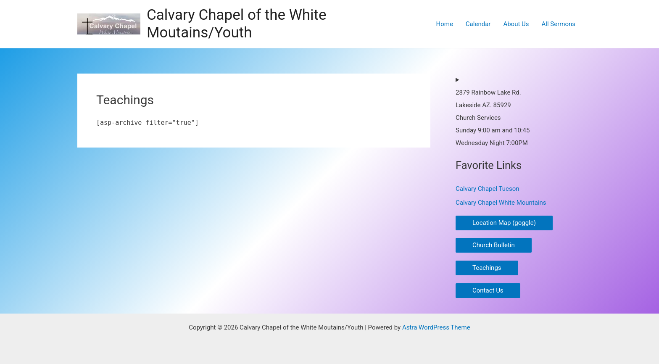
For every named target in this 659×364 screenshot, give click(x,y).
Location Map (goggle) (504, 223)
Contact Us (487, 290)
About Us (516, 24)
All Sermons (558, 24)
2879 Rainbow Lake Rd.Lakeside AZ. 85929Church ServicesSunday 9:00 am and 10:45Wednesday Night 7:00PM (493, 118)
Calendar (478, 24)
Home (444, 24)
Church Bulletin (493, 245)
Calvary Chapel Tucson (487, 189)
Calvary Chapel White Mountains (501, 202)
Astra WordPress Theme (436, 327)
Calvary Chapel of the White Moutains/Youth (237, 23)
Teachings (486, 268)
